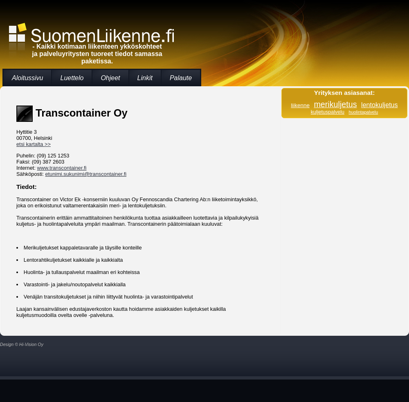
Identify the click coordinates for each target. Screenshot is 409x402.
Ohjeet (110, 77)
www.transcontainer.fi (62, 168)
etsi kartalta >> (33, 144)
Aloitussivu (27, 77)
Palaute (181, 77)
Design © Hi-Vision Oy (21, 344)
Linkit (145, 77)
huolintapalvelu (363, 112)
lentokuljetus (379, 104)
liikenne (300, 105)
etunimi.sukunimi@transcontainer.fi (85, 174)
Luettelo (71, 77)
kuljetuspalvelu (327, 112)
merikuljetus (335, 104)
